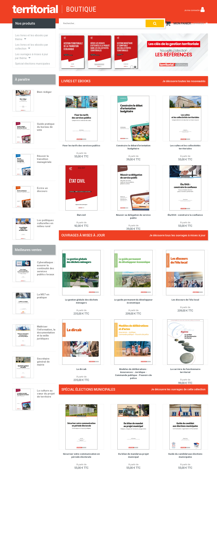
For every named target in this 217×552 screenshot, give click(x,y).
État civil (81, 215)
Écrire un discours (42, 190)
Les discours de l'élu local (185, 299)
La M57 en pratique (43, 296)
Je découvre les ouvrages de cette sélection (178, 389)
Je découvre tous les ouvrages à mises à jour (177, 235)
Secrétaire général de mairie (43, 361)
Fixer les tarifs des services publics (81, 145)
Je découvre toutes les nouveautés (183, 81)
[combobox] (99, 23)
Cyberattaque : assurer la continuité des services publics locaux (45, 268)
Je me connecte (192, 10)
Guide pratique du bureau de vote (46, 126)
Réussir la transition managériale (44, 159)
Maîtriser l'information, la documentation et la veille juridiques (46, 332)
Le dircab (81, 369)
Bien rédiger (44, 91)
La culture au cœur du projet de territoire (46, 393)
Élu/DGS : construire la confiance (185, 215)
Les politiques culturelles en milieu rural (45, 223)
